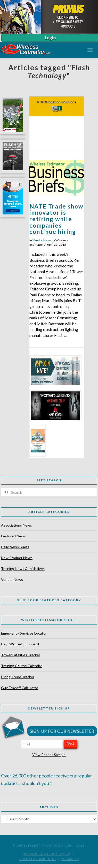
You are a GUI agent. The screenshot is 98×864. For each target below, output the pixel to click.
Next (70, 743)
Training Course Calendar (21, 666)
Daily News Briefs (15, 547)
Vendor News (41, 240)
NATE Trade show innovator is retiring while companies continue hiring (56, 219)
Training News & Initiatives (23, 568)
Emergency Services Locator (24, 633)
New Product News (16, 558)
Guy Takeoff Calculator (19, 687)
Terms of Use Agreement (37, 859)
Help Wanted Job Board (20, 644)
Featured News (13, 536)
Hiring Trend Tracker (17, 677)
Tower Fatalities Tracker (20, 655)
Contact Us (70, 859)
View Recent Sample (49, 754)
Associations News (16, 525)
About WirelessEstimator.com (46, 853)
